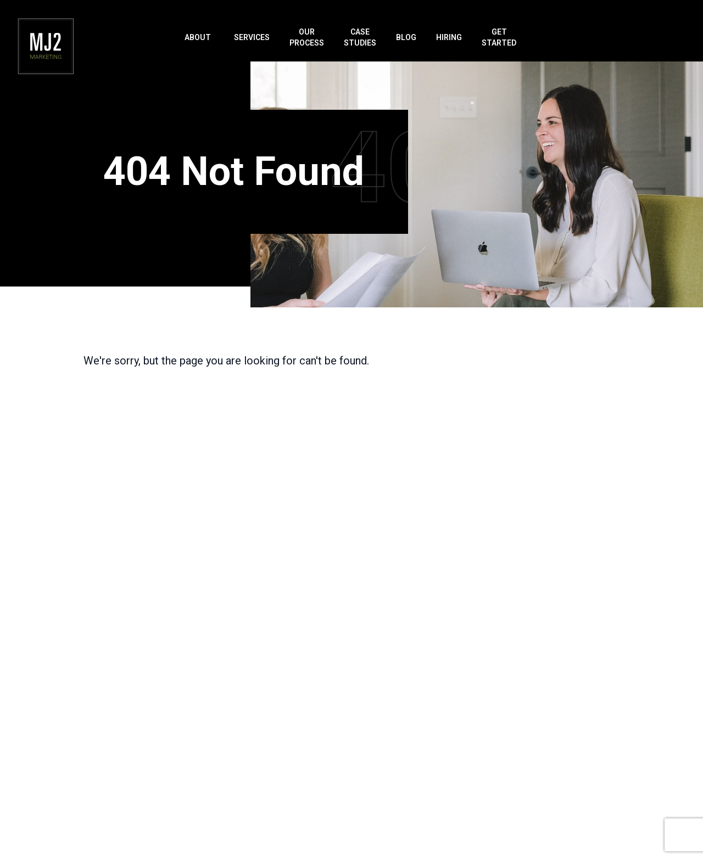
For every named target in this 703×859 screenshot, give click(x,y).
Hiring (449, 37)
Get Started (499, 37)
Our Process (306, 37)
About (198, 37)
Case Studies (360, 37)
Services (252, 37)
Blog (406, 37)
